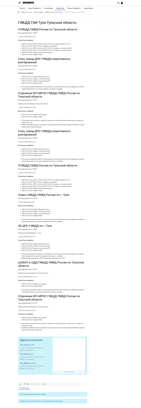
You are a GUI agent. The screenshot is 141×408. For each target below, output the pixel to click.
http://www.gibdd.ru (28, 350)
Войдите (23, 401)
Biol (45, 384)
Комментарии (24, 388)
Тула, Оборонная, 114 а (27, 363)
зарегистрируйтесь (35, 401)
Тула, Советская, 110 (27, 345)
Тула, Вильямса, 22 (26, 354)
